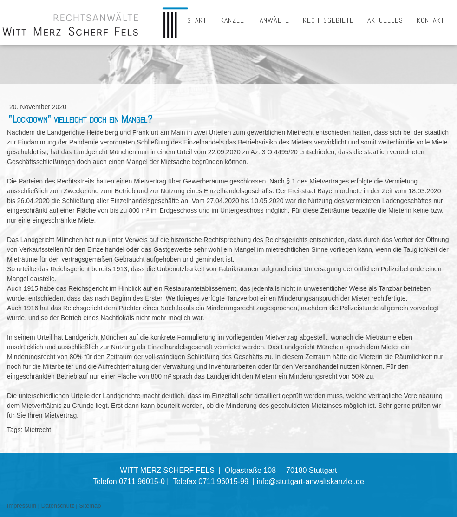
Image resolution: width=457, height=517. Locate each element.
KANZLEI (233, 20)
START (197, 20)
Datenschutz (57, 505)
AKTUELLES (385, 20)
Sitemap (90, 505)
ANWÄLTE (274, 20)
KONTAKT (430, 20)
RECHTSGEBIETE (328, 20)
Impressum (21, 505)
